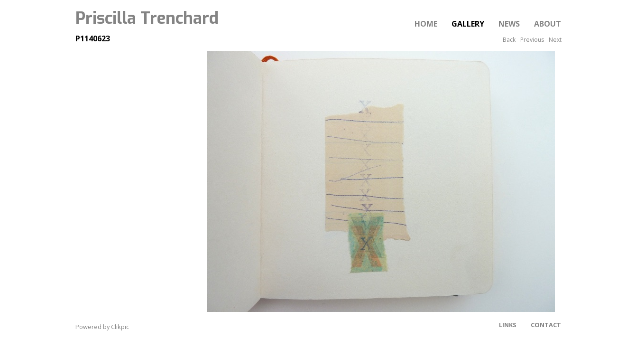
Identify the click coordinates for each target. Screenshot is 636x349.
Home (426, 24)
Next (555, 40)
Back (509, 40)
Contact (546, 325)
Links (507, 325)
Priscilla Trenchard (147, 18)
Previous (532, 40)
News (509, 24)
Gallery (468, 24)
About (547, 24)
